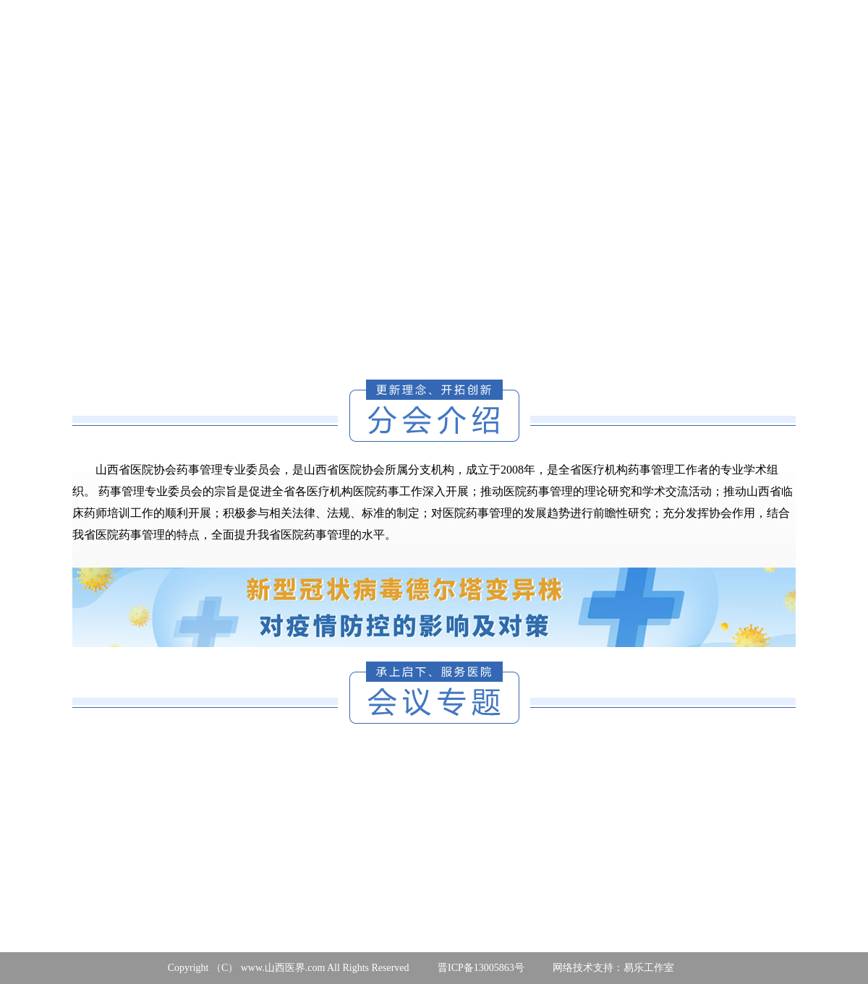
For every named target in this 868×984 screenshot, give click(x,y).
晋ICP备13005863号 (481, 967)
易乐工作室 (649, 967)
